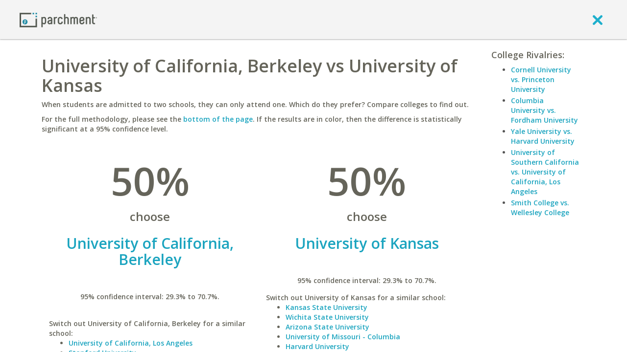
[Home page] (58, 19)
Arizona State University (327, 326)
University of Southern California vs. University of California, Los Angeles (545, 172)
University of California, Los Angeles (131, 343)
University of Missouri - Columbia (343, 336)
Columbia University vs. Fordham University (544, 110)
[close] (597, 19)
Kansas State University (326, 307)
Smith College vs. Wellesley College (540, 207)
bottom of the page (218, 119)
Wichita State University (327, 317)
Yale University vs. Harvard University (543, 136)
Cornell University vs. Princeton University (541, 79)
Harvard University (317, 346)
